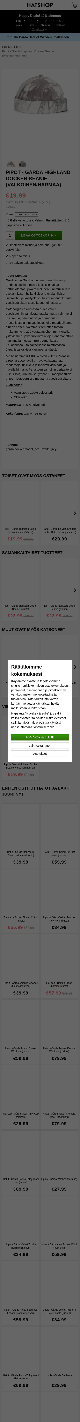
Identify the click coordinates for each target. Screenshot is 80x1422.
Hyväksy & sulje (40, 737)
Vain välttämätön (40, 745)
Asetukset (40, 753)
